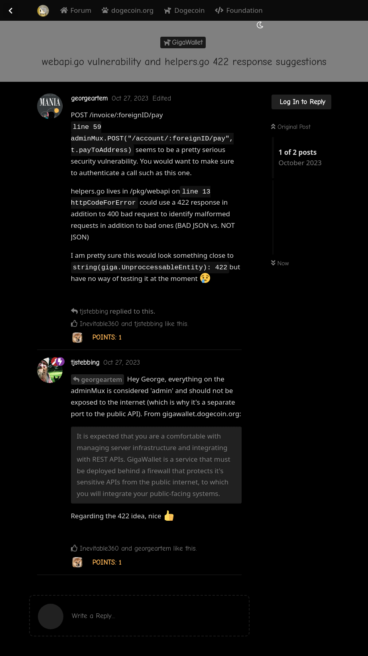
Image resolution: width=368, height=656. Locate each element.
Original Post (291, 126)
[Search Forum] (240, 25)
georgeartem (101, 379)
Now (280, 263)
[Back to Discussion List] (10, 10)
